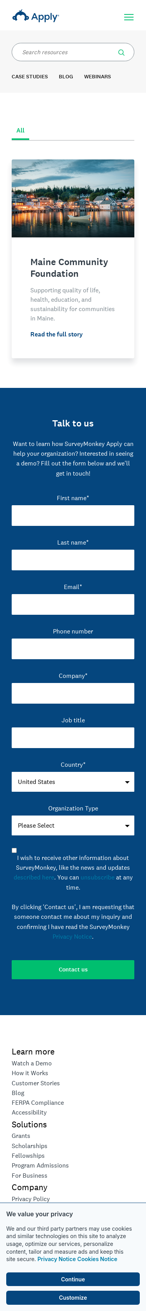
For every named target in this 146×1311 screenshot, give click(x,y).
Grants (21, 1136)
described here (34, 877)
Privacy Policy (31, 1199)
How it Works (30, 1073)
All (20, 130)
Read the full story (56, 334)
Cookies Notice (97, 1259)
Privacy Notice (56, 1259)
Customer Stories (36, 1083)
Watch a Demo (32, 1063)
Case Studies (30, 76)
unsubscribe (97, 877)
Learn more (33, 1051)
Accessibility (29, 1112)
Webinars (97, 76)
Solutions (29, 1124)
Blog (66, 76)
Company (29, 1187)
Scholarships (29, 1146)
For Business (29, 1175)
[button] (121, 51)
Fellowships (28, 1156)
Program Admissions (40, 1165)
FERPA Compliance (38, 1103)
